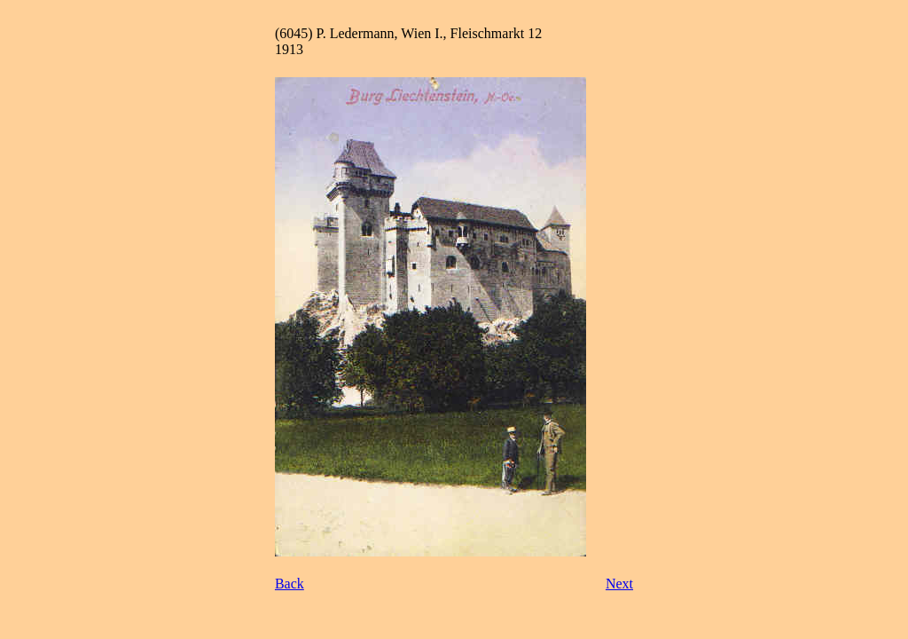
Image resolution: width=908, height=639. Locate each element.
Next (619, 583)
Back (289, 583)
